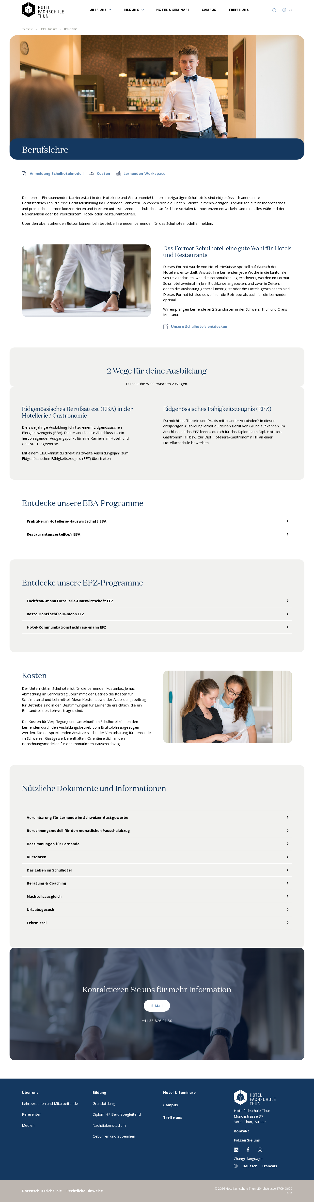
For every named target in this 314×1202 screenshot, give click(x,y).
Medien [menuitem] (28, 1125)
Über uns (98, 9)
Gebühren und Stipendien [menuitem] (114, 1136)
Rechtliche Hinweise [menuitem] (84, 1190)
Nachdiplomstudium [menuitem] (109, 1125)
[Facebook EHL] (248, 1149)
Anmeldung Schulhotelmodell (56, 173)
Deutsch (250, 1166)
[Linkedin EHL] (236, 1149)
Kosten (103, 173)
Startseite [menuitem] (27, 29)
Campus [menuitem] (170, 1104)
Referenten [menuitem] (31, 1114)
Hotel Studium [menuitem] (48, 29)
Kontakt (241, 1130)
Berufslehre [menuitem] (70, 29)
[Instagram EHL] (260, 1149)
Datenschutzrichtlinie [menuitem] (42, 1190)
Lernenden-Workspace (144, 173)
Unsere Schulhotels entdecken (199, 326)
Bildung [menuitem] (99, 1092)
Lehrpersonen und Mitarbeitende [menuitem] (50, 1103)
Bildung (132, 9)
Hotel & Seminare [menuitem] (179, 1092)
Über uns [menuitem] (30, 1092)
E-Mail (156, 1005)
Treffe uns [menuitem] (172, 1117)
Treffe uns (239, 9)
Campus (209, 9)
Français (269, 1166)
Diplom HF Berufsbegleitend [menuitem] (117, 1114)
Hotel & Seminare (172, 9)
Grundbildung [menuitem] (104, 1103)
